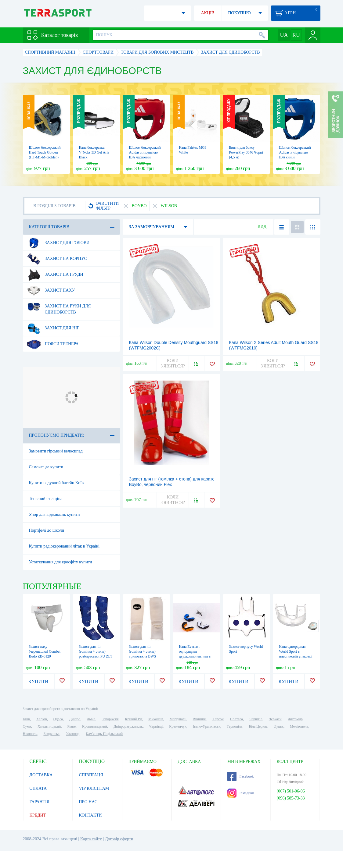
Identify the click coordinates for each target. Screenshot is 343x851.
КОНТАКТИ (90, 815)
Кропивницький (94, 726)
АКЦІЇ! (208, 13)
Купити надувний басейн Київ (56, 482)
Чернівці (156, 726)
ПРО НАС (88, 802)
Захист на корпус (57, 259)
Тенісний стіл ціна (46, 498)
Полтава (236, 719)
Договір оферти (119, 839)
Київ (26, 719)
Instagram (240, 793)
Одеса (58, 719)
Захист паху (51, 290)
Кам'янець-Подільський (104, 734)
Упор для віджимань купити (54, 514)
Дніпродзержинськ (128, 726)
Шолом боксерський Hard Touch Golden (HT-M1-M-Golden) (45, 152)
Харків (41, 719)
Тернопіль (235, 726)
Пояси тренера (53, 344)
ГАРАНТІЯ (39, 802)
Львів (91, 719)
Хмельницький (49, 726)
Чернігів (255, 719)
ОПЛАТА (38, 788)
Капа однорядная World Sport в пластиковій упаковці (295, 651)
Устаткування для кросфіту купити (60, 562)
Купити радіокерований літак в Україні (64, 546)
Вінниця (199, 719)
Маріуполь (178, 719)
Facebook (240, 776)
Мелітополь (299, 726)
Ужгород (72, 734)
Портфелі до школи (46, 530)
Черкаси (275, 719)
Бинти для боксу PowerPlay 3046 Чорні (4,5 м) (246, 152)
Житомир (295, 719)
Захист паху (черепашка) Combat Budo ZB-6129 (45, 651)
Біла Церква (258, 726)
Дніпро (74, 719)
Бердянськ (51, 734)
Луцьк (279, 726)
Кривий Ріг (133, 719)
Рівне (71, 726)
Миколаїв (155, 719)
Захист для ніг (53, 328)
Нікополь (30, 734)
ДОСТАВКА (41, 775)
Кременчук (177, 726)
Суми (27, 726)
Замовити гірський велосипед (56, 451)
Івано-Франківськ (206, 726)
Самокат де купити (46, 467)
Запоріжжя (110, 719)
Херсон (218, 719)
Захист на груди (55, 275)
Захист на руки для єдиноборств (59, 306)
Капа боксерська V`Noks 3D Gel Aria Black (94, 152)
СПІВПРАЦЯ (91, 775)
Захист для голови (58, 243)
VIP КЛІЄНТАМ (94, 788)
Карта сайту (91, 839)
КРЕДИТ (38, 815)
